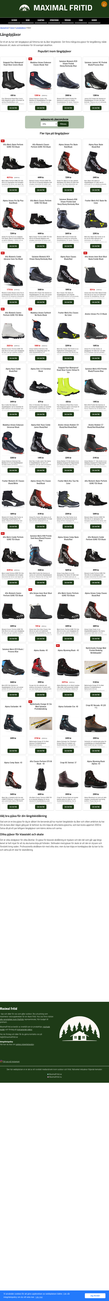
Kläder (14, 20)
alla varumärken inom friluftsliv (12, 1019)
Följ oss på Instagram (11, 1061)
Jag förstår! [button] (95, 1296)
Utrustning (54, 20)
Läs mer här (13, 108)
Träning (68, 20)
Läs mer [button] (39, 1297)
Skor (28, 20)
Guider (94, 20)
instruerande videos (24, 1029)
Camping (41, 20)
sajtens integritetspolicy (25, 1044)
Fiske (81, 20)
